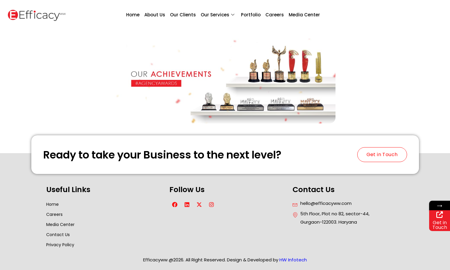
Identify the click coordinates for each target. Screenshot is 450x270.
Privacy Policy (60, 245)
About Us (154, 15)
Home (133, 15)
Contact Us (58, 235)
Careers (274, 15)
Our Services (217, 15)
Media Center (304, 15)
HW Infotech (293, 260)
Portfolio (251, 15)
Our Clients (183, 15)
